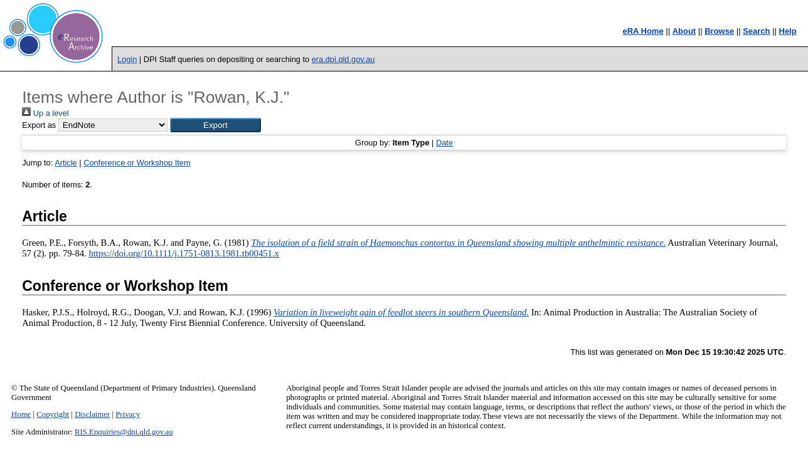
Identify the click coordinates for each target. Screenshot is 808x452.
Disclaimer (92, 414)
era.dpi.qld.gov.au (343, 59)
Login (127, 59)
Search (756, 31)
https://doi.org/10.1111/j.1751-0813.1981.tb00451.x (183, 253)
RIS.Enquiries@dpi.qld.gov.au (124, 432)
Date (444, 142)
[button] (215, 125)
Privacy (127, 414)
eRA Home (642, 31)
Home (21, 414)
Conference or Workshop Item (136, 162)
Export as (39, 125)
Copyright (52, 414)
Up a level (45, 113)
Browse (719, 31)
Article (66, 162)
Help (788, 31)
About (684, 31)
